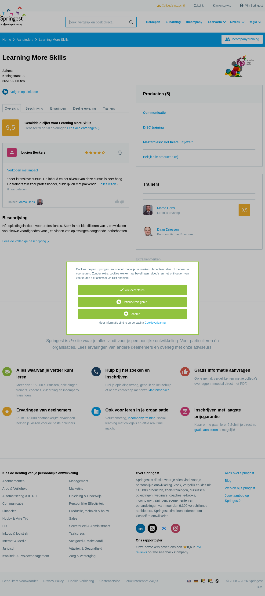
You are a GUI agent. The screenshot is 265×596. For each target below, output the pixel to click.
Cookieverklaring (155, 322)
